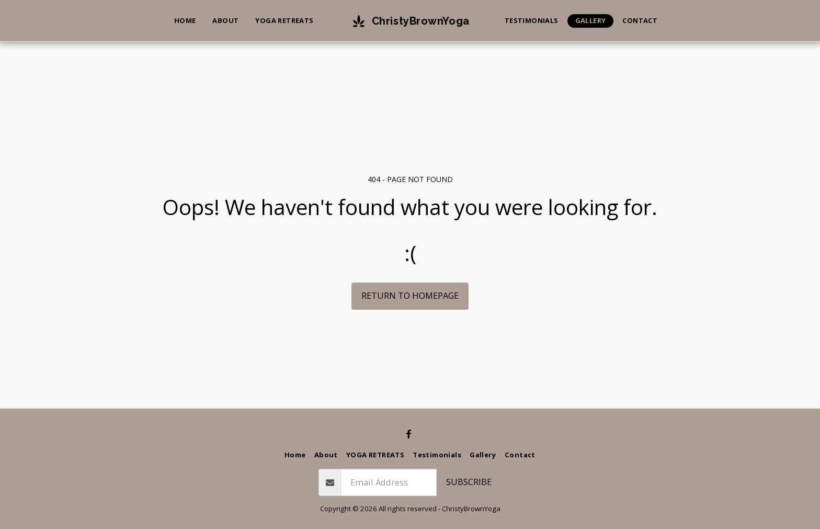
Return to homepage (410, 295)
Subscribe (469, 482)
